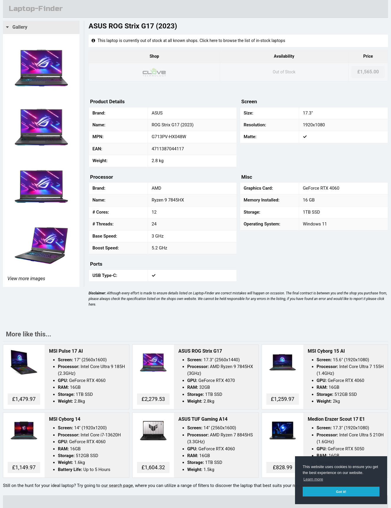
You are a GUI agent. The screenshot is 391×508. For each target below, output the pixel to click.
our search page (117, 485)
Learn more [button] (313, 479)
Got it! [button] (341, 492)
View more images (26, 278)
